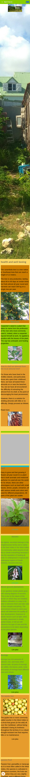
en (27, 2)
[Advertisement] (15, 449)
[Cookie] (3, 774)
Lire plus (15, 529)
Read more (15, 363)
